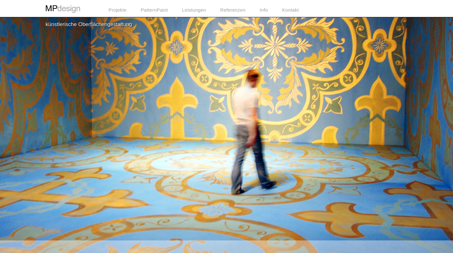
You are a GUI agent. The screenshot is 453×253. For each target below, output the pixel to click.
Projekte (117, 10)
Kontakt (290, 10)
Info (264, 10)
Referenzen (233, 10)
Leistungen (194, 10)
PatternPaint (154, 10)
